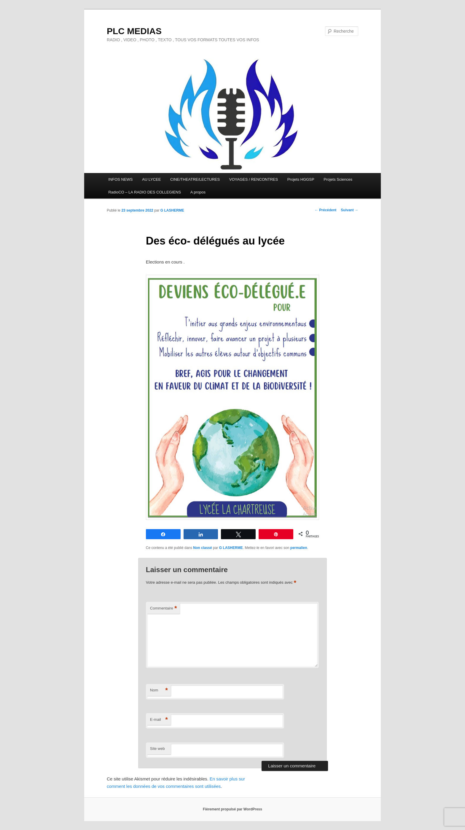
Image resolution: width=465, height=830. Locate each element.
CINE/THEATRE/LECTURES (195, 179)
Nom (159, 690)
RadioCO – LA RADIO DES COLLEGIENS (144, 192)
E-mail (159, 719)
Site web (157, 748)
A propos (198, 192)
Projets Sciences (338, 179)
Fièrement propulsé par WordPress (232, 809)
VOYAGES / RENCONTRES (253, 179)
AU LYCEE (151, 179)
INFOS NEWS (120, 179)
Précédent (325, 210)
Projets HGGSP (300, 179)
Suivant (349, 210)
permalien (298, 548)
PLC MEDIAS (134, 31)
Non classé (202, 548)
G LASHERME (172, 210)
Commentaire (163, 608)
